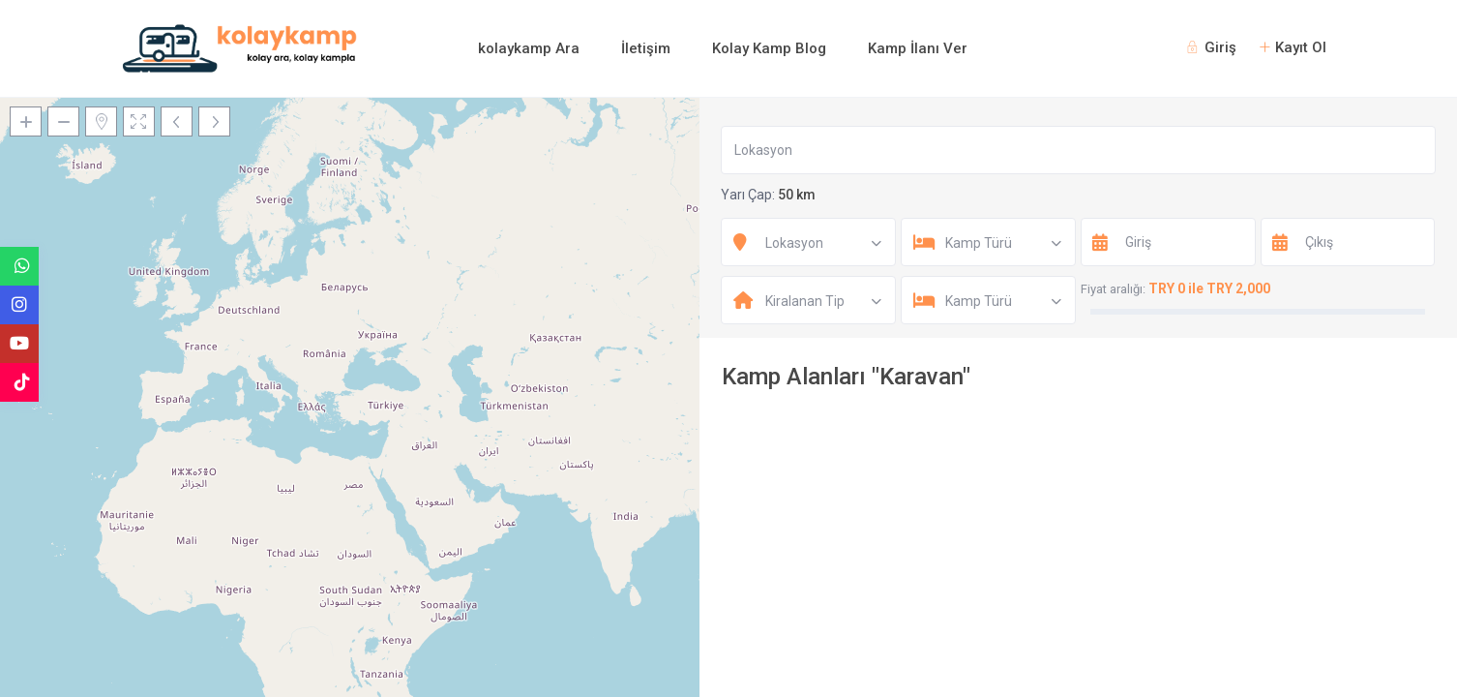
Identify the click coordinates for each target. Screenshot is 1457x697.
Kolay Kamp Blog (769, 48)
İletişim (645, 48)
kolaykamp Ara (529, 48)
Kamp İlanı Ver (917, 48)
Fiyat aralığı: (1113, 289)
